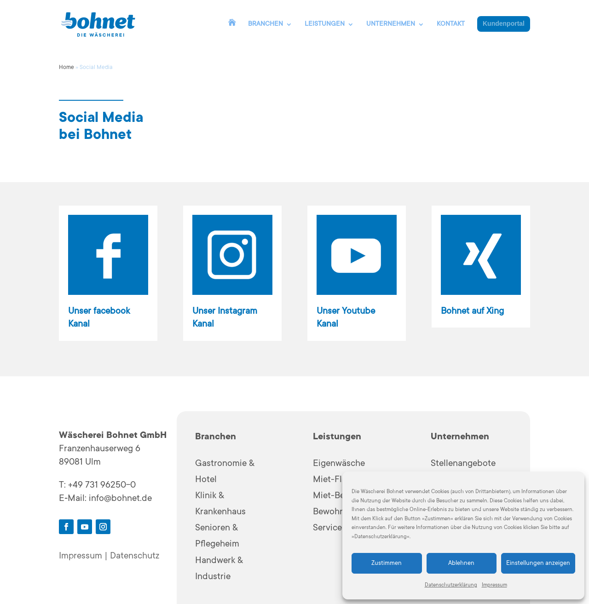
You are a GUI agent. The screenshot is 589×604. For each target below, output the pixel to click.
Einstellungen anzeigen (538, 563)
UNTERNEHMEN (390, 24)
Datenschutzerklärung (451, 585)
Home (66, 67)
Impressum (494, 585)
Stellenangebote (463, 464)
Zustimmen (386, 563)
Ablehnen (461, 563)
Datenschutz (134, 557)
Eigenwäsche (339, 464)
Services (329, 528)
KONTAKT (451, 24)
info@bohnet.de (120, 499)
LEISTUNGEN (325, 24)
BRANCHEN (265, 24)
